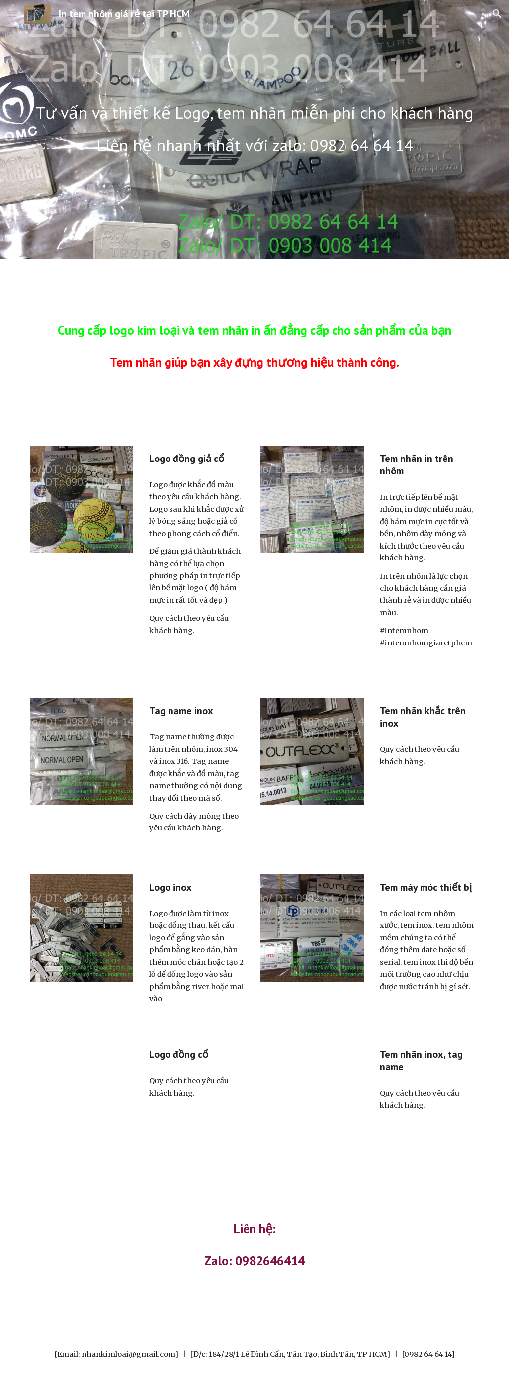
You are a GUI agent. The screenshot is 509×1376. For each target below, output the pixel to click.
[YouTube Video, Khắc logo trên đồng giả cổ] (82, 1093)
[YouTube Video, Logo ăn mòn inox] (312, 1093)
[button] (12, 13)
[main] (255, 113)
